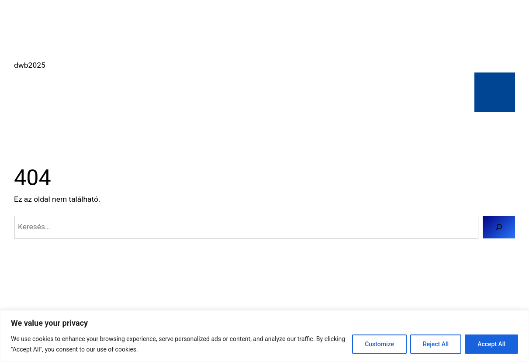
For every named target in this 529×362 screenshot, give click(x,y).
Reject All (436, 344)
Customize (379, 344)
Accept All (491, 344)
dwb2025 (29, 65)
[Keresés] (499, 227)
